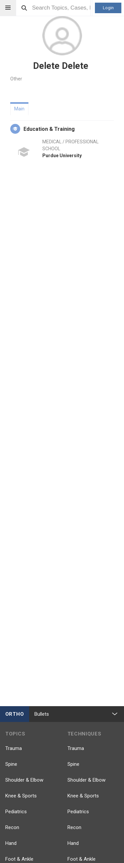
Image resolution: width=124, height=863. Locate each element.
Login (108, 7)
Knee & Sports (21, 796)
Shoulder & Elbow (24, 780)
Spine (11, 764)
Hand (11, 843)
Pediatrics (16, 812)
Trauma (13, 748)
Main (19, 108)
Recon (12, 827)
